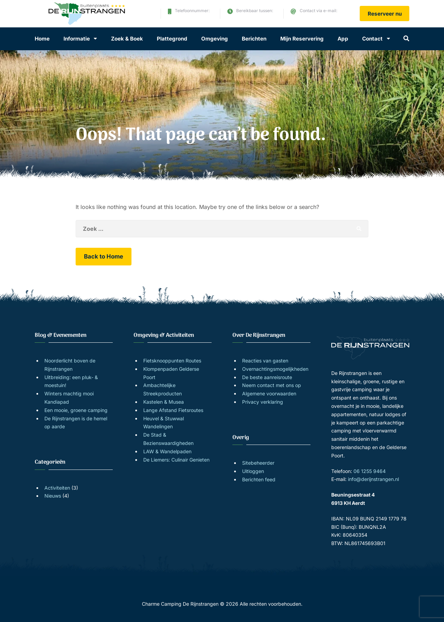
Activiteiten (57, 488)
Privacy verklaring (262, 402)
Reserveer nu (385, 13)
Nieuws (52, 496)
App (343, 38)
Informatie (76, 38)
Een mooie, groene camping (76, 410)
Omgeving (214, 38)
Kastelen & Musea (163, 402)
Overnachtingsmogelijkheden (275, 369)
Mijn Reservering (302, 38)
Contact (372, 38)
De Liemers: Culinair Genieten (176, 460)
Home (42, 38)
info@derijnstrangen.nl (324, 16)
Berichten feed (258, 479)
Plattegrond (172, 38)
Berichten (254, 38)
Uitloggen (253, 471)
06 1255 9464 (190, 16)
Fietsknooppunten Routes (172, 360)
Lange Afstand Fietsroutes (173, 410)
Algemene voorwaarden (269, 393)
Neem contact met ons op (271, 385)
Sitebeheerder (258, 463)
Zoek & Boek (127, 38)
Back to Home (103, 256)
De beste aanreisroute (267, 377)
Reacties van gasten (265, 360)
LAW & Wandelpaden (167, 451)
